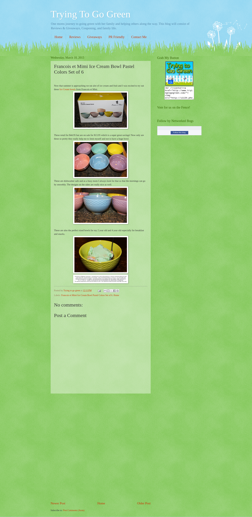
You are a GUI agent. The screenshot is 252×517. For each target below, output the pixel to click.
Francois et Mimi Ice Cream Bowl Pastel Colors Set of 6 (86, 295)
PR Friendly (116, 37)
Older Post (144, 503)
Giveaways (94, 37)
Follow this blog (179, 135)
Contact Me (139, 37)
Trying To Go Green (91, 14)
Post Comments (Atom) (73, 510)
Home (59, 37)
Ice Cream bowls (68, 89)
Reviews (75, 37)
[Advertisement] (101, 447)
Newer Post (58, 503)
